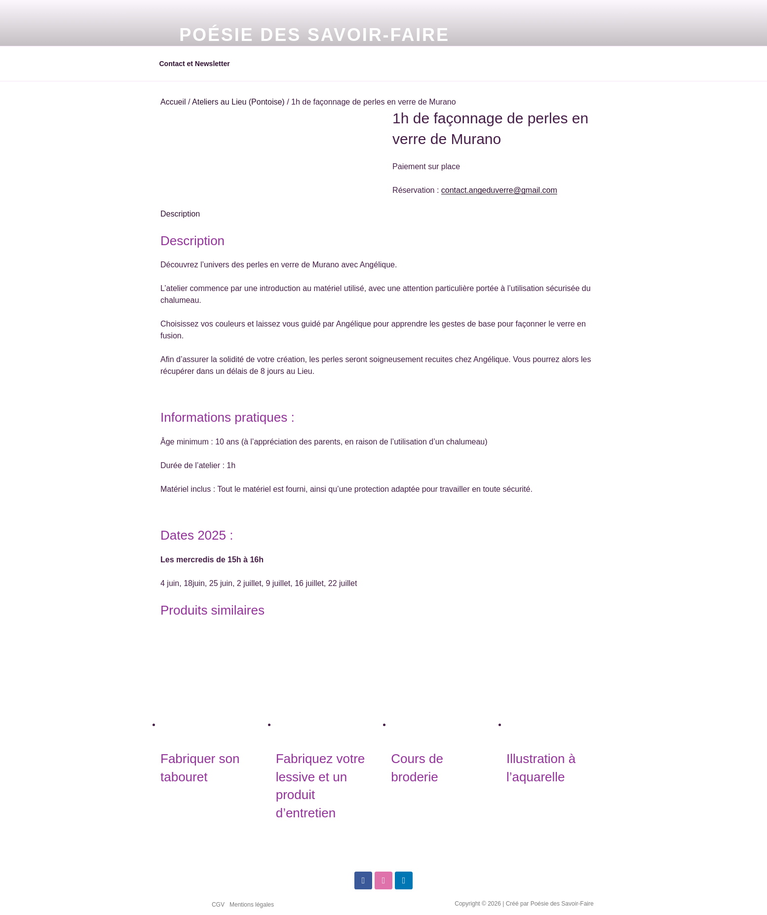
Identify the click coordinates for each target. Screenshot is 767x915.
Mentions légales (252, 904)
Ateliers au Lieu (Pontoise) (238, 102)
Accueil (173, 102)
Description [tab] (180, 214)
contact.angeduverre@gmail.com (499, 190)
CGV (218, 904)
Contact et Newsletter (194, 64)
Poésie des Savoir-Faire (314, 35)
